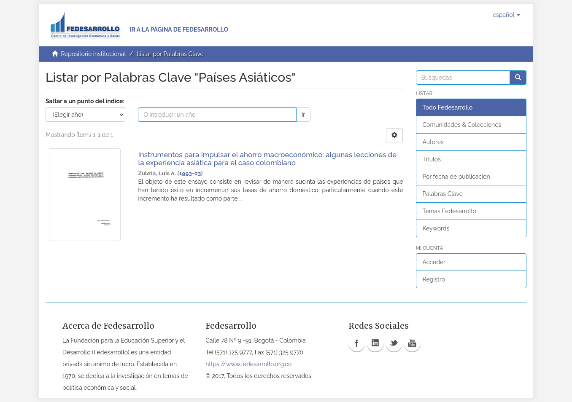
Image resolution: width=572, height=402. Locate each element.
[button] (506, 14)
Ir (303, 114)
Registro (434, 279)
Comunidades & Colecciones (462, 124)
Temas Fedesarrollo (449, 211)
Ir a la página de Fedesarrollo (179, 29)
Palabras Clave (443, 193)
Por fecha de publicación (456, 176)
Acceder (434, 262)
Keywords (436, 228)
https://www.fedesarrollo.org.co (248, 364)
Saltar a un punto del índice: (85, 101)
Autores (433, 142)
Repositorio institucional (93, 54)
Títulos (432, 159)
